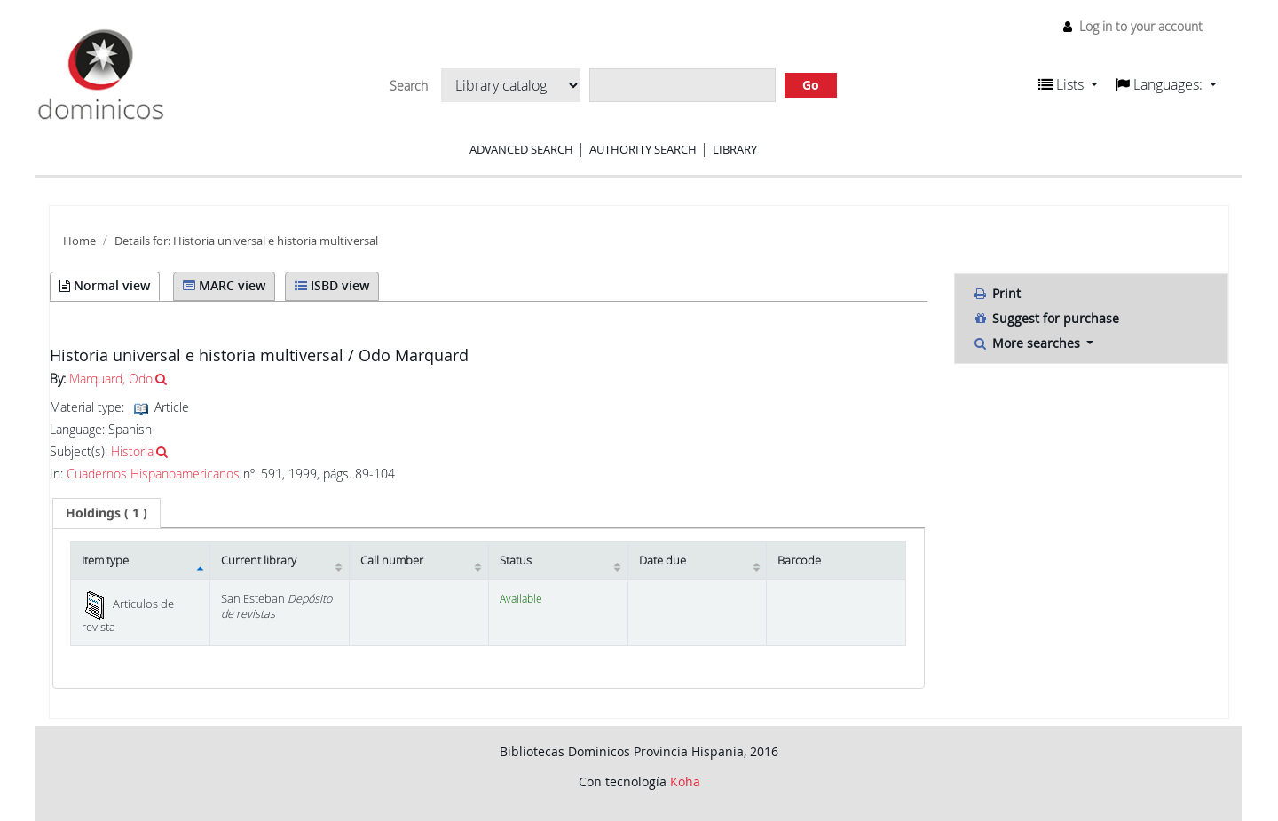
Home (79, 241)
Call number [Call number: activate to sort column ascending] (391, 560)
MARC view (224, 285)
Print (997, 293)
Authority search (643, 149)
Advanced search (521, 149)
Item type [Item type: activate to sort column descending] (105, 560)
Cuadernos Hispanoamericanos (153, 474)
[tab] (106, 513)
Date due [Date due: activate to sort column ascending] (662, 560)
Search (409, 86)
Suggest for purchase (1046, 318)
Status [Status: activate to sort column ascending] (516, 560)
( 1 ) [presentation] (106, 512)
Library (735, 149)
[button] (1068, 84)
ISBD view (332, 285)
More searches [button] (1028, 343)
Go (810, 84)
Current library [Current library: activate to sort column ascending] (258, 560)
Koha (685, 781)
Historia (132, 451)
